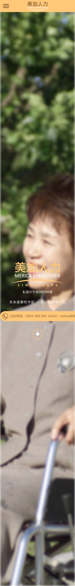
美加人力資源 (38, 6)
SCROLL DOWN (37, 333)
